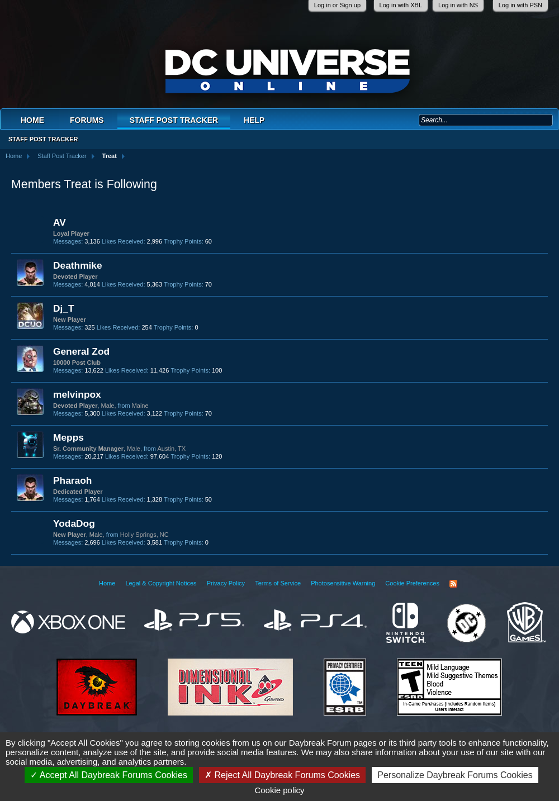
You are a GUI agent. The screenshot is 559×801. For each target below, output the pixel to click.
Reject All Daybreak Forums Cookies (282, 775)
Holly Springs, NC (144, 534)
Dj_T (63, 308)
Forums (87, 120)
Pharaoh (72, 480)
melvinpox (77, 394)
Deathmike (77, 265)
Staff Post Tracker (174, 120)
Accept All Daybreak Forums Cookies (108, 775)
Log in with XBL (401, 5)
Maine (140, 405)
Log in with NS (458, 5)
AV (59, 222)
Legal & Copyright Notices (160, 583)
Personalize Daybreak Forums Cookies (454, 775)
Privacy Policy (226, 583)
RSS (453, 584)
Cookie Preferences (412, 583)
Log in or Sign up (337, 5)
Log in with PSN (520, 5)
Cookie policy (279, 790)
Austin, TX (171, 448)
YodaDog (74, 523)
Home (32, 120)
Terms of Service (278, 583)
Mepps (68, 437)
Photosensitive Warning (343, 583)
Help (254, 120)
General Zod (81, 351)
